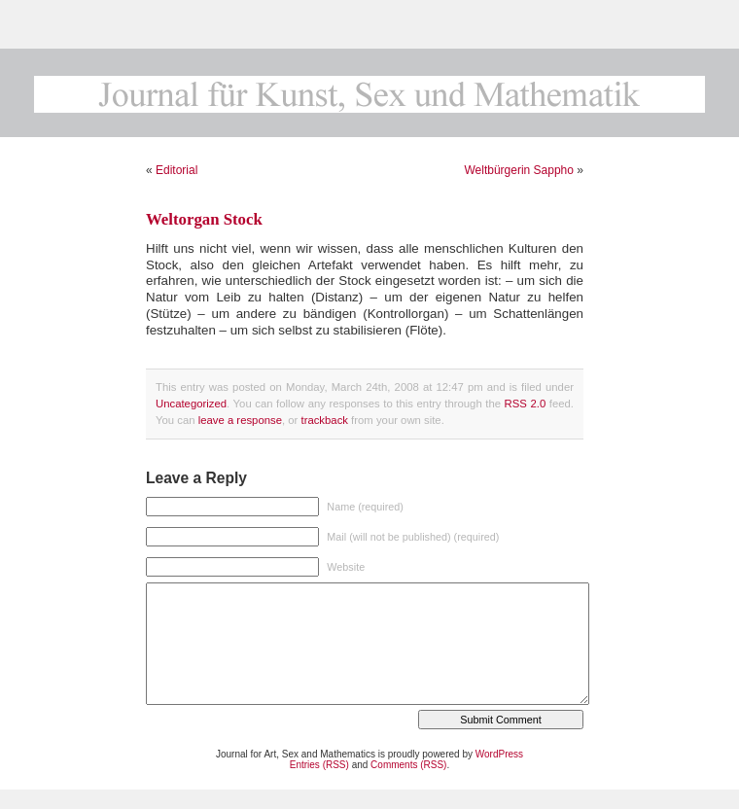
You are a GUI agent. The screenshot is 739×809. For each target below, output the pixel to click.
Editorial (176, 170)
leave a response (240, 420)
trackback (323, 420)
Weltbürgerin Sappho (519, 170)
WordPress (499, 754)
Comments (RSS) (408, 764)
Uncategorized (191, 403)
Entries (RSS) (319, 764)
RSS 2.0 (525, 403)
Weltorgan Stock (204, 219)
